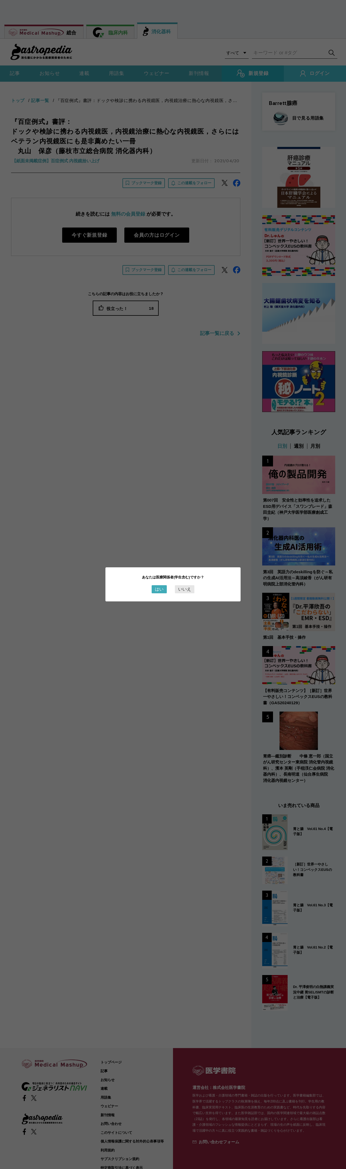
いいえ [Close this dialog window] (184, 589)
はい (159, 589)
